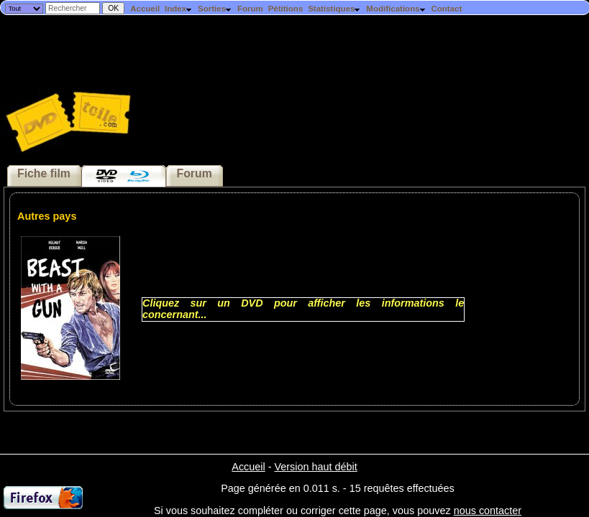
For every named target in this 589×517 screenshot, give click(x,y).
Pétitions (285, 8)
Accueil (145, 8)
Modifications (396, 8)
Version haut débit (315, 466)
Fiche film (43, 173)
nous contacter (487, 510)
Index (179, 8)
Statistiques (334, 8)
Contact (446, 8)
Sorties (215, 8)
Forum (250, 8)
